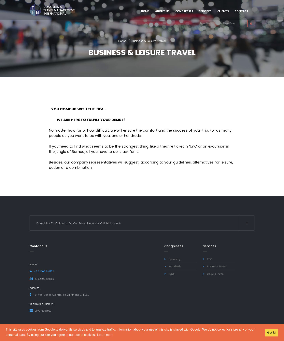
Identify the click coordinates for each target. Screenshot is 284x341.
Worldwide (172, 266)
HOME (145, 11)
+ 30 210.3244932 (44, 271)
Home (122, 41)
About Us (162, 11)
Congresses (184, 11)
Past (169, 273)
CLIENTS (223, 11)
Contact (241, 11)
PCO (207, 259)
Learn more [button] (105, 334)
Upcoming (172, 259)
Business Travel (214, 266)
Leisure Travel (213, 273)
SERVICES (205, 11)
